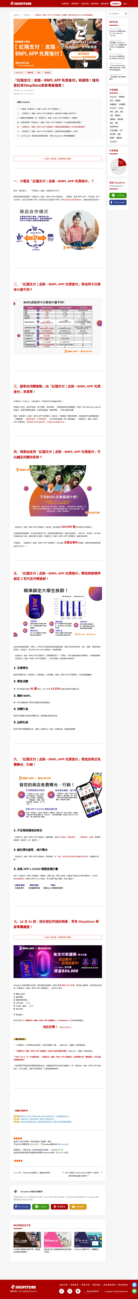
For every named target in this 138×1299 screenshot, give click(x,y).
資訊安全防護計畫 (92, 1291)
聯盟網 (112, 138)
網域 (111, 123)
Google (120, 108)
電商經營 (104, 3)
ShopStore (123, 1291)
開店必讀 (120, 119)
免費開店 (116, 3)
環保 (116, 123)
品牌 (116, 112)
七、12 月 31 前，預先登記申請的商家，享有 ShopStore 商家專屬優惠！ (46, 135)
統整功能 (112, 119)
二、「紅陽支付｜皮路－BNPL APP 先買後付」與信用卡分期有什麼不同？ (47, 113)
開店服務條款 (110, 1284)
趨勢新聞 (95, 3)
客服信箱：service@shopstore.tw (23, 1291)
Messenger (63, 1144)
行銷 (111, 115)
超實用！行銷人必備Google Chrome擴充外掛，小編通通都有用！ (44, 1116)
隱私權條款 (123, 1284)
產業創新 (75, 3)
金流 (38, 72)
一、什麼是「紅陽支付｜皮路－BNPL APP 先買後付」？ (40, 109)
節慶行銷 (119, 138)
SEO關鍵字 (122, 104)
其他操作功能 (114, 126)
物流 (121, 112)
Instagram (113, 141)
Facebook (113, 108)
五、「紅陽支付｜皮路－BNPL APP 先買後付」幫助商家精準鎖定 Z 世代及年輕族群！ (51, 126)
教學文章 (86, 1284)
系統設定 (48, 72)
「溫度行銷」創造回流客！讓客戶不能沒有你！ (37, 1119)
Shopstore (19, 72)
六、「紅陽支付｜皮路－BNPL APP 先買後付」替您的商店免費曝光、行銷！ (48, 131)
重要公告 (117, 115)
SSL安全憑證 (113, 130)
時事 (111, 112)
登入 (125, 3)
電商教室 (17, 15)
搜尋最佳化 (113, 104)
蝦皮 (119, 134)
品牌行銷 (85, 3)
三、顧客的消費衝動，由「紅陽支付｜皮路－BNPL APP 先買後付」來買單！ (48, 117)
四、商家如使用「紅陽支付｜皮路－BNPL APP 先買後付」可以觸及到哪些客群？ (49, 122)
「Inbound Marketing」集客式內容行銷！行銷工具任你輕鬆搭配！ (46, 1122)
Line (121, 130)
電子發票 (112, 134)
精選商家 (75, 1284)
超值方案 (64, 1284)
